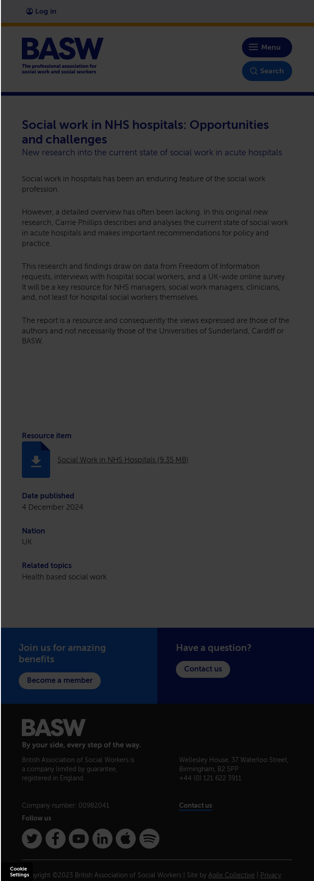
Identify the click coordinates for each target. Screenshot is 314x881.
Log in (41, 11)
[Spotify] (149, 839)
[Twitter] (32, 839)
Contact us (203, 669)
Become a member (60, 680)
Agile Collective (231, 875)
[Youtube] (79, 839)
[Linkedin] (103, 839)
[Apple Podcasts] (126, 839)
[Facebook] (56, 839)
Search (267, 71)
